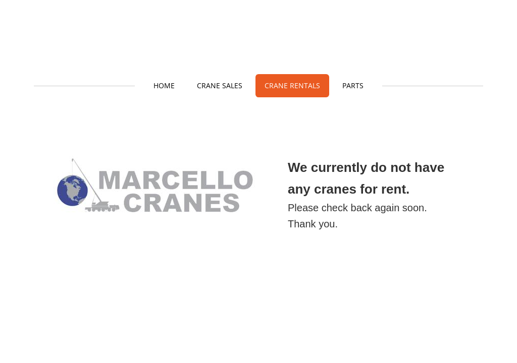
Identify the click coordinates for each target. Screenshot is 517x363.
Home (164, 85)
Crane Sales (219, 85)
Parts (353, 85)
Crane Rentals (292, 85)
